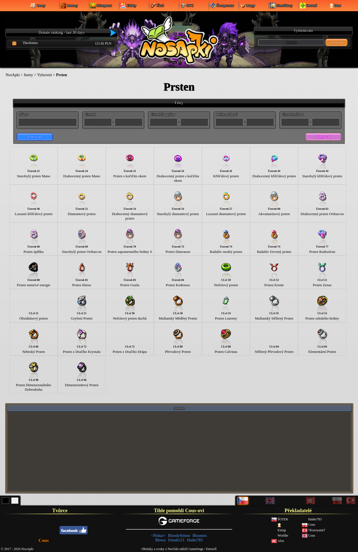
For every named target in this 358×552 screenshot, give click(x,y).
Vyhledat (336, 42)
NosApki (13, 75)
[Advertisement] (179, 451)
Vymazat (323, 137)
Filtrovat (34, 137)
